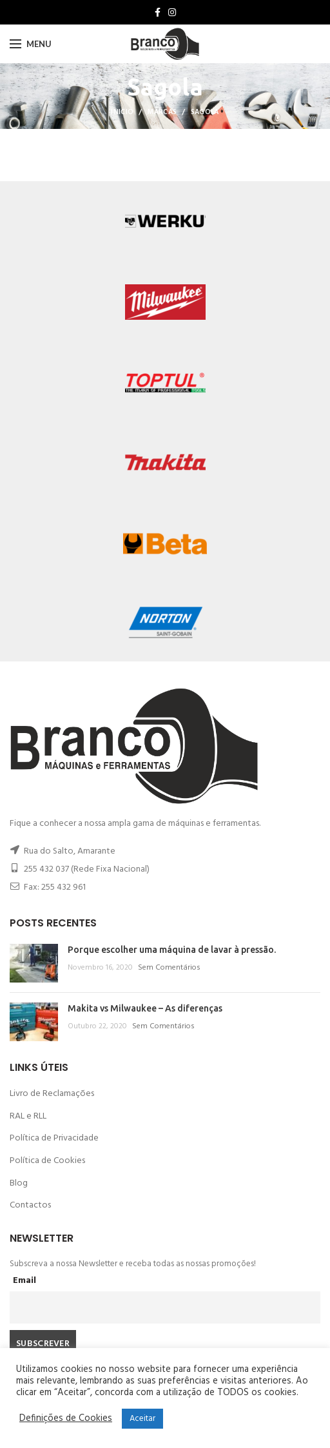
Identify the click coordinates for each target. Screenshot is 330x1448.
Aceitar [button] (142, 1418)
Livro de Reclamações (52, 1093)
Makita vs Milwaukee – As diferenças (145, 1008)
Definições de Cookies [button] (65, 1419)
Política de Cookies (47, 1160)
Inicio (122, 112)
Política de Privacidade (54, 1138)
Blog (19, 1183)
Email (24, 1280)
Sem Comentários (169, 967)
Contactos (30, 1205)
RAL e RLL (28, 1116)
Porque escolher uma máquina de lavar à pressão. (172, 949)
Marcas (162, 112)
